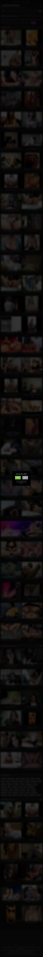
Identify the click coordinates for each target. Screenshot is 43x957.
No (25, 477)
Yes (18, 477)
